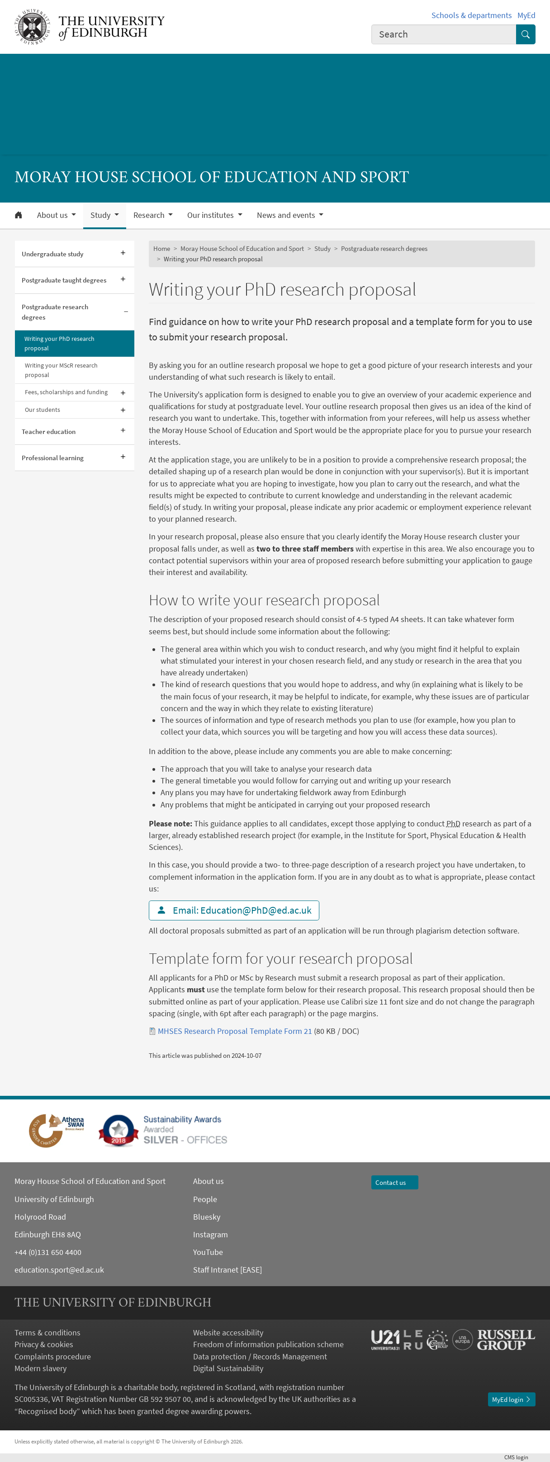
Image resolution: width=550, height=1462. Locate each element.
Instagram (210, 1235)
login (520, 1457)
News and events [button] (287, 215)
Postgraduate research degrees (55, 311)
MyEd (526, 15)
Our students (42, 410)
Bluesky (206, 1217)
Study (322, 248)
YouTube (208, 1252)
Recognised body (47, 1411)
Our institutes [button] (211, 215)
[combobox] (444, 34)
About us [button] (53, 215)
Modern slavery (40, 1368)
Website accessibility (228, 1333)
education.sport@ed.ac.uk (59, 1270)
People (205, 1199)
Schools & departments (471, 15)
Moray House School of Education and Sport (242, 248)
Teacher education (49, 431)
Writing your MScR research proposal (61, 370)
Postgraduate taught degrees (64, 280)
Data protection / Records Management (260, 1357)
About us (208, 1181)
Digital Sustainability (228, 1368)
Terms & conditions (47, 1333)
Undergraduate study (52, 254)
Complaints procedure (52, 1357)
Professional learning (53, 457)
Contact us (394, 1182)
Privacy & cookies (43, 1344)
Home (161, 248)
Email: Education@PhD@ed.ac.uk (234, 910)
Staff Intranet (215, 1270)
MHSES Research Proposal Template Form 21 (235, 1031)
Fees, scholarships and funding (66, 392)
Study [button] (101, 215)
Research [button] (149, 215)
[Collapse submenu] (126, 312)
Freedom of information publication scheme (268, 1344)
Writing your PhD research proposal (59, 343)
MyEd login (511, 1399)
